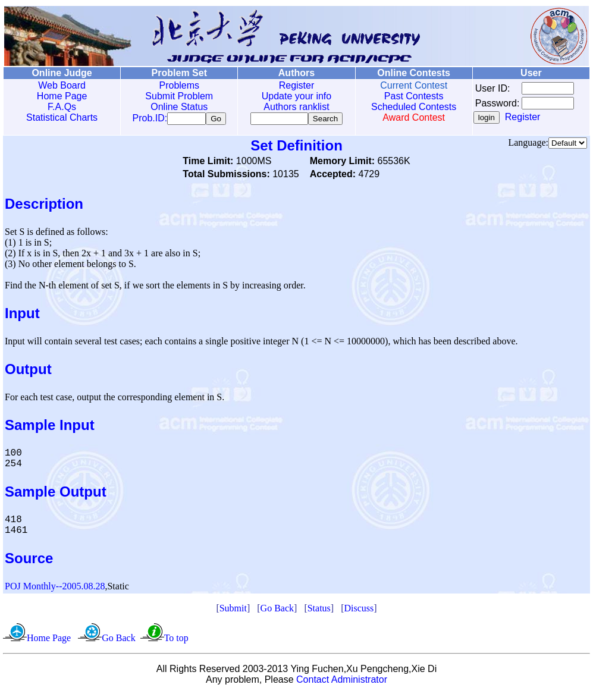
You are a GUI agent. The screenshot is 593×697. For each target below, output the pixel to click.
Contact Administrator (341, 682)
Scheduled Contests (407, 107)
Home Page (61, 96)
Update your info (292, 96)
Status (319, 610)
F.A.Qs (61, 107)
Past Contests (408, 96)
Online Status (176, 107)
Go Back (277, 610)
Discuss (359, 610)
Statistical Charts (61, 117)
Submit (233, 610)
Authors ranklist (292, 107)
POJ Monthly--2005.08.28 (55, 588)
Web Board (61, 85)
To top (176, 640)
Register (292, 85)
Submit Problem (177, 96)
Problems (176, 85)
